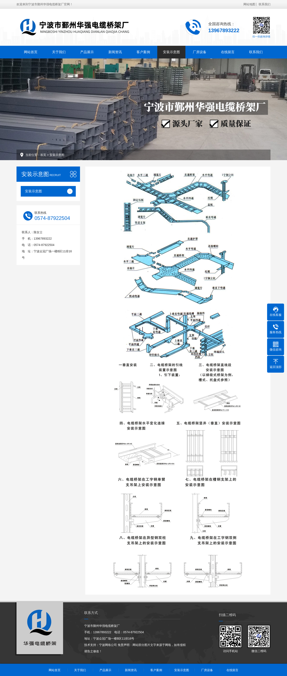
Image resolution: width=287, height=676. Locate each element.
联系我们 (264, 4)
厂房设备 (199, 52)
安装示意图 (171, 52)
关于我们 (59, 52)
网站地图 (249, 4)
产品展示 (87, 52)
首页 (43, 155)
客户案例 (143, 52)
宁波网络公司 (108, 645)
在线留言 (228, 52)
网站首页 (30, 52)
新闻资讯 (115, 52)
